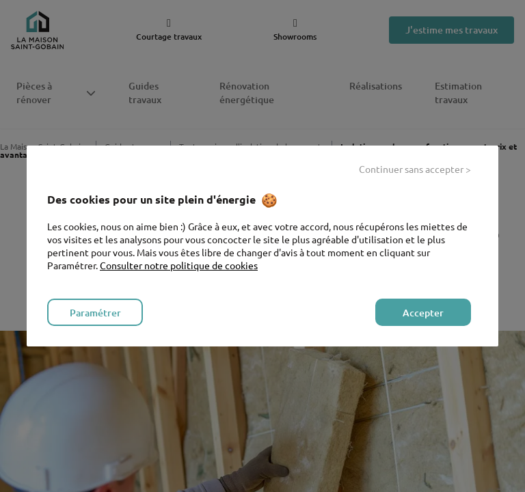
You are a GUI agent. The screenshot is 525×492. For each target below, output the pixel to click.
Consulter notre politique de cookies (179, 265)
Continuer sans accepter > (415, 169)
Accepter (423, 312)
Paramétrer (95, 312)
